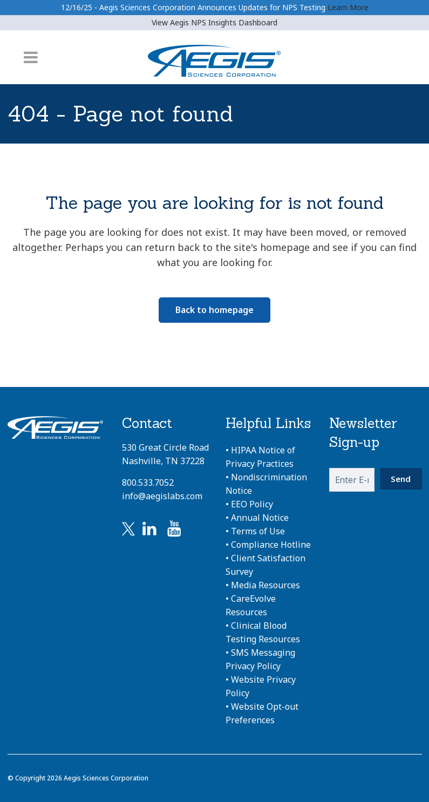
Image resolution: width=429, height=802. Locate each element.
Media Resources (265, 585)
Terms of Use (258, 531)
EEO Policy (252, 504)
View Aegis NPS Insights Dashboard (214, 22)
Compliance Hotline (271, 544)
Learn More (348, 7)
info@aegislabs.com (162, 496)
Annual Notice (260, 518)
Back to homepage (214, 310)
